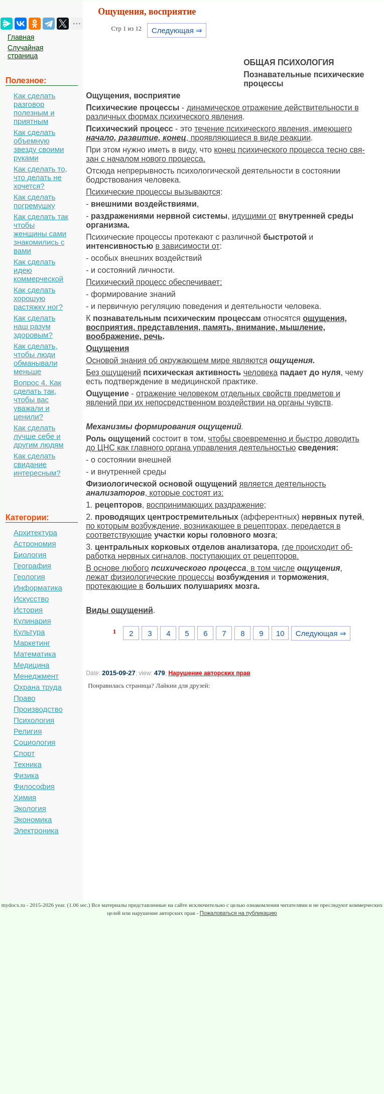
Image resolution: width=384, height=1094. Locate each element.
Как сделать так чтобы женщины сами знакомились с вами (41, 233)
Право (25, 698)
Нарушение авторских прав (209, 673)
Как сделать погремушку (34, 201)
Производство (38, 709)
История (28, 609)
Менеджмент (36, 676)
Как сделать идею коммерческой (38, 270)
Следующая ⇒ (177, 30)
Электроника (36, 830)
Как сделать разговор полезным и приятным (34, 108)
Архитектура (35, 532)
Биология (30, 554)
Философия (34, 786)
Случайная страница (25, 52)
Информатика (38, 587)
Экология (30, 808)
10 (280, 633)
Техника (28, 764)
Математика (35, 654)
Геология (29, 576)
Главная (21, 37)
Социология (34, 742)
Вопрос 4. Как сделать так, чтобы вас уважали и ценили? (37, 399)
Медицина (31, 665)
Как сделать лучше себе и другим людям (39, 436)
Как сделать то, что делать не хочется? (40, 177)
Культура (29, 632)
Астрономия (35, 543)
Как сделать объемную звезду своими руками (39, 145)
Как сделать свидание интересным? (37, 464)
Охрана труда (38, 687)
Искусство (31, 598)
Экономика (33, 819)
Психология (34, 720)
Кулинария (32, 620)
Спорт (24, 753)
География (32, 565)
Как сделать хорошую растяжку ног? (38, 298)
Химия (25, 797)
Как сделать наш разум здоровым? (34, 326)
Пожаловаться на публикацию (238, 913)
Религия (28, 731)
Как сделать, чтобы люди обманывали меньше (36, 359)
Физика (26, 775)
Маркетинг (32, 643)
